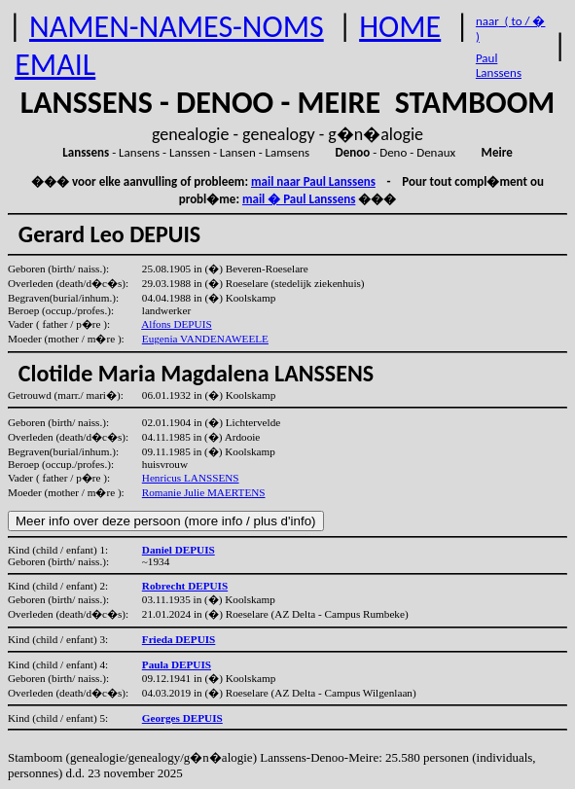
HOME (400, 27)
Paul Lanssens (498, 65)
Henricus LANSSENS (190, 478)
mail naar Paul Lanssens (313, 181)
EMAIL (55, 65)
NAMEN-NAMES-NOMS (176, 27)
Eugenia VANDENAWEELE (205, 338)
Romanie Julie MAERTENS (204, 492)
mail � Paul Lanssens (298, 199)
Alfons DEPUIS (176, 324)
